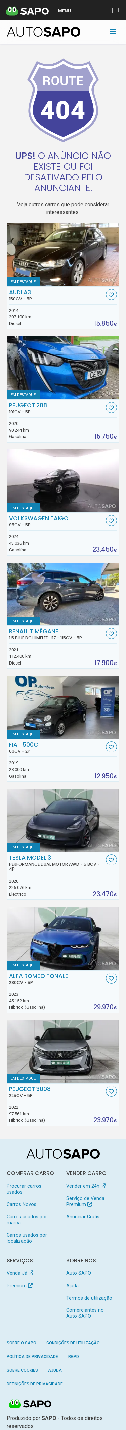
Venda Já (20, 1273)
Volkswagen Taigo (56, 521)
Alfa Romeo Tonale (56, 979)
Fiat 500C (56, 747)
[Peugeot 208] (63, 367)
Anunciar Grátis (82, 1216)
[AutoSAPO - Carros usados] (44, 32)
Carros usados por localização (27, 1238)
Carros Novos (21, 1204)
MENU (64, 10)
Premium (20, 1285)
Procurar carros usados (24, 1189)
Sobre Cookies (22, 1370)
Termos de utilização (89, 1298)
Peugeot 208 (56, 408)
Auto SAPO (78, 1273)
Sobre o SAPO (21, 1343)
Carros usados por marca (27, 1219)
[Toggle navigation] (113, 31)
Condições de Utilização (73, 1343)
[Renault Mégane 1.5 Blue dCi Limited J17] (63, 594)
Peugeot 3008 (56, 1092)
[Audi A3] (63, 254)
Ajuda (72, 1285)
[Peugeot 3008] (63, 1051)
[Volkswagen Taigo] (63, 480)
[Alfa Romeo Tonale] (63, 938)
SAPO (30, 1404)
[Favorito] (111, 294)
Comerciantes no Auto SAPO (85, 1313)
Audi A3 (56, 295)
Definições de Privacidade (35, 1384)
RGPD (73, 1356)
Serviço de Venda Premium (85, 1201)
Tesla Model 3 (56, 863)
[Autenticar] (111, 11)
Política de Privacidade (32, 1356)
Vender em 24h (86, 1186)
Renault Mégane (56, 634)
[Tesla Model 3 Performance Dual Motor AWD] (63, 820)
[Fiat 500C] (63, 707)
